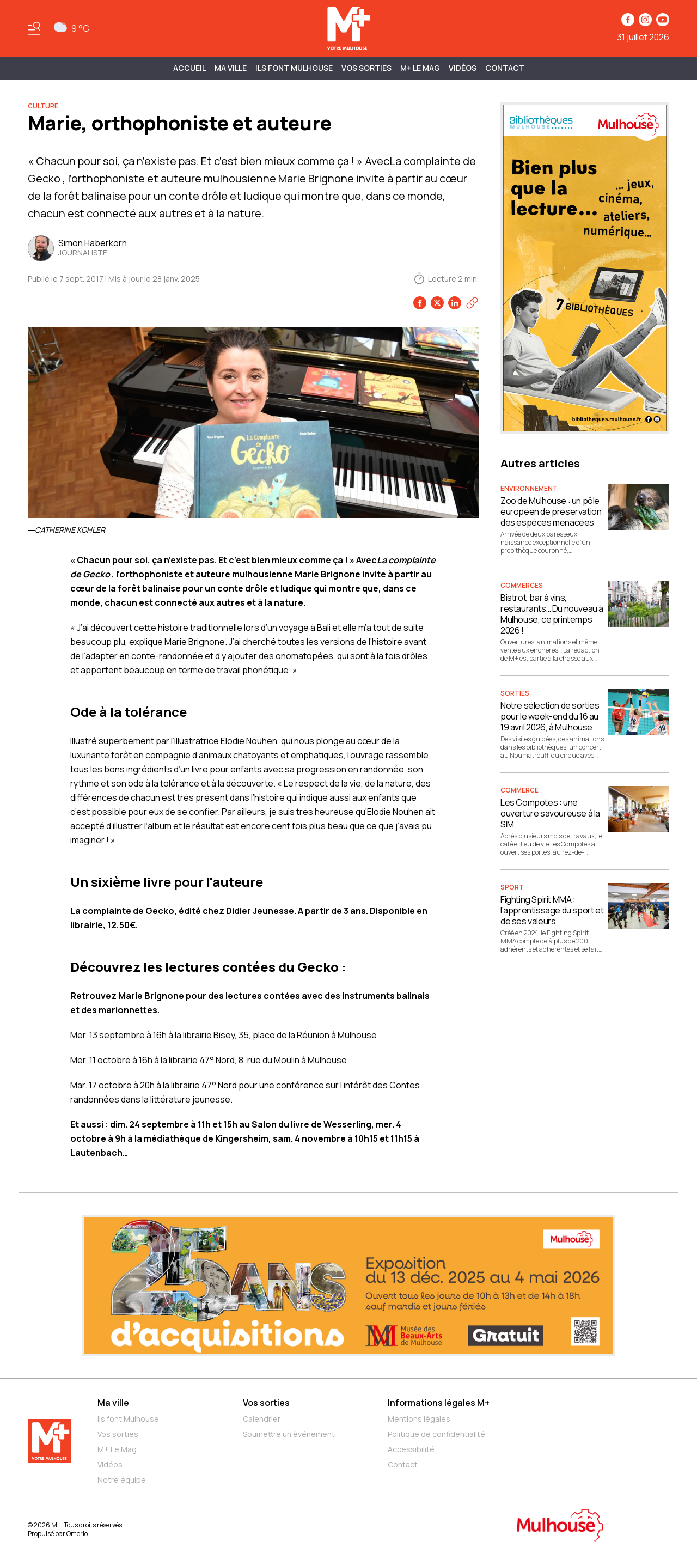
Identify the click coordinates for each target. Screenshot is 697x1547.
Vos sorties (366, 68)
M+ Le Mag (420, 68)
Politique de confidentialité (436, 1434)
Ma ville (113, 1403)
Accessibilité (411, 1449)
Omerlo (77, 1533)
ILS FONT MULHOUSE (294, 68)
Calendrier (261, 1419)
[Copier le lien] (472, 302)
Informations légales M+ (439, 1403)
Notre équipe (121, 1480)
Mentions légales (419, 1419)
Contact (504, 68)
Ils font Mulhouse (128, 1419)
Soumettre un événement (289, 1434)
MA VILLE (231, 68)
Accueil (189, 68)
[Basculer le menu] (34, 28)
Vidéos (462, 68)
